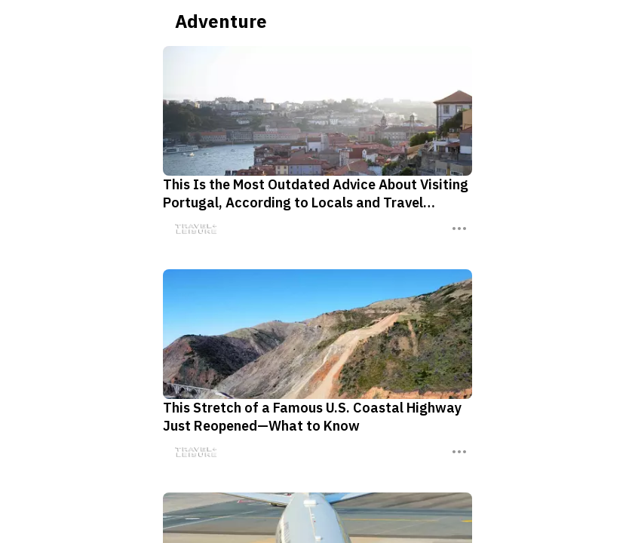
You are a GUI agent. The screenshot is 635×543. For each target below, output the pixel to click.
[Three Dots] (451, 228)
